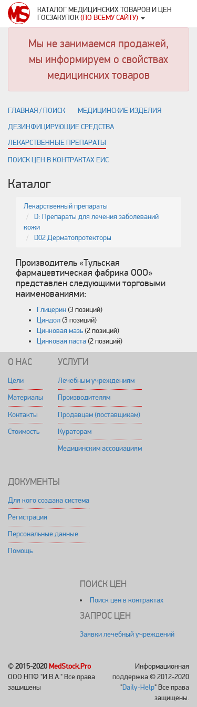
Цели (16, 380)
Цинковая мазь (60, 330)
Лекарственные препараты (57, 142)
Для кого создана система (48, 500)
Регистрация (27, 517)
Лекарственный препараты (66, 206)
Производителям (84, 397)
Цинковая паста (61, 341)
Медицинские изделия (119, 110)
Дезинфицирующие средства (61, 126)
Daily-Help (138, 687)
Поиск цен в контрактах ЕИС (58, 159)
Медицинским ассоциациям (100, 448)
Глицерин (51, 309)
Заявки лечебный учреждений (127, 634)
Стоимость (23, 431)
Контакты (23, 414)
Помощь (20, 550)
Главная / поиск (36, 110)
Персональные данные (43, 533)
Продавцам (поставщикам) (99, 414)
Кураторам (74, 431)
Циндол (48, 320)
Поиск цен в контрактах (126, 600)
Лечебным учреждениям (96, 380)
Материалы (25, 397)
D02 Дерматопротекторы (72, 237)
